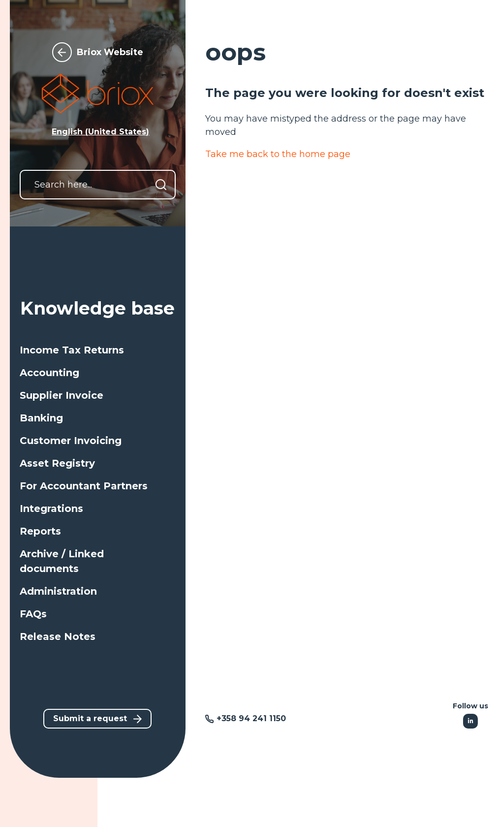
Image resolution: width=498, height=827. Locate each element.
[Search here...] (98, 184)
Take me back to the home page (277, 154)
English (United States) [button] (100, 131)
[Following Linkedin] (470, 721)
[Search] (161, 184)
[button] (98, 350)
